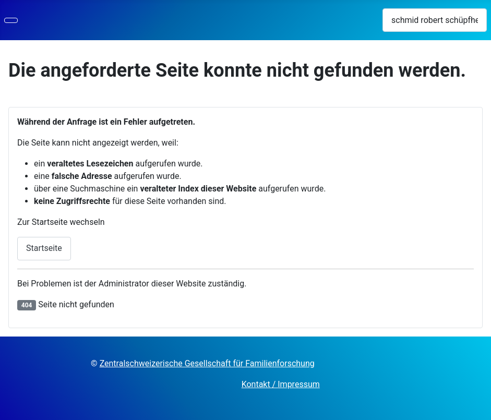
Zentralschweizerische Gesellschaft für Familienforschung (207, 363)
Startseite (44, 248)
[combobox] (434, 20)
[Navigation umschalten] (11, 20)
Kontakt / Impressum (281, 384)
